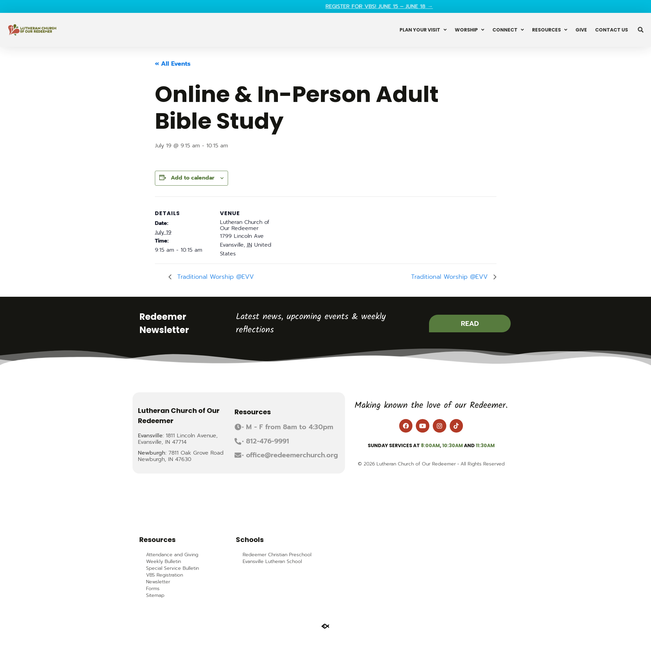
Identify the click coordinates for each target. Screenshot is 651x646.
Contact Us (611, 29)
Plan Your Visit (423, 30)
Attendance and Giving (172, 554)
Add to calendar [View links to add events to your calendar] (193, 178)
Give (581, 29)
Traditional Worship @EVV (214, 277)
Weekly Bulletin (163, 561)
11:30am (485, 445)
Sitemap (155, 595)
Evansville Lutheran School (272, 561)
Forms (153, 588)
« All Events (172, 63)
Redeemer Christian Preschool (277, 554)
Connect (508, 30)
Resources (549, 30)
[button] (641, 30)
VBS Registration (164, 575)
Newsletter (158, 582)
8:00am (430, 445)
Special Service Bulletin (172, 568)
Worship (469, 30)
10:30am (452, 445)
